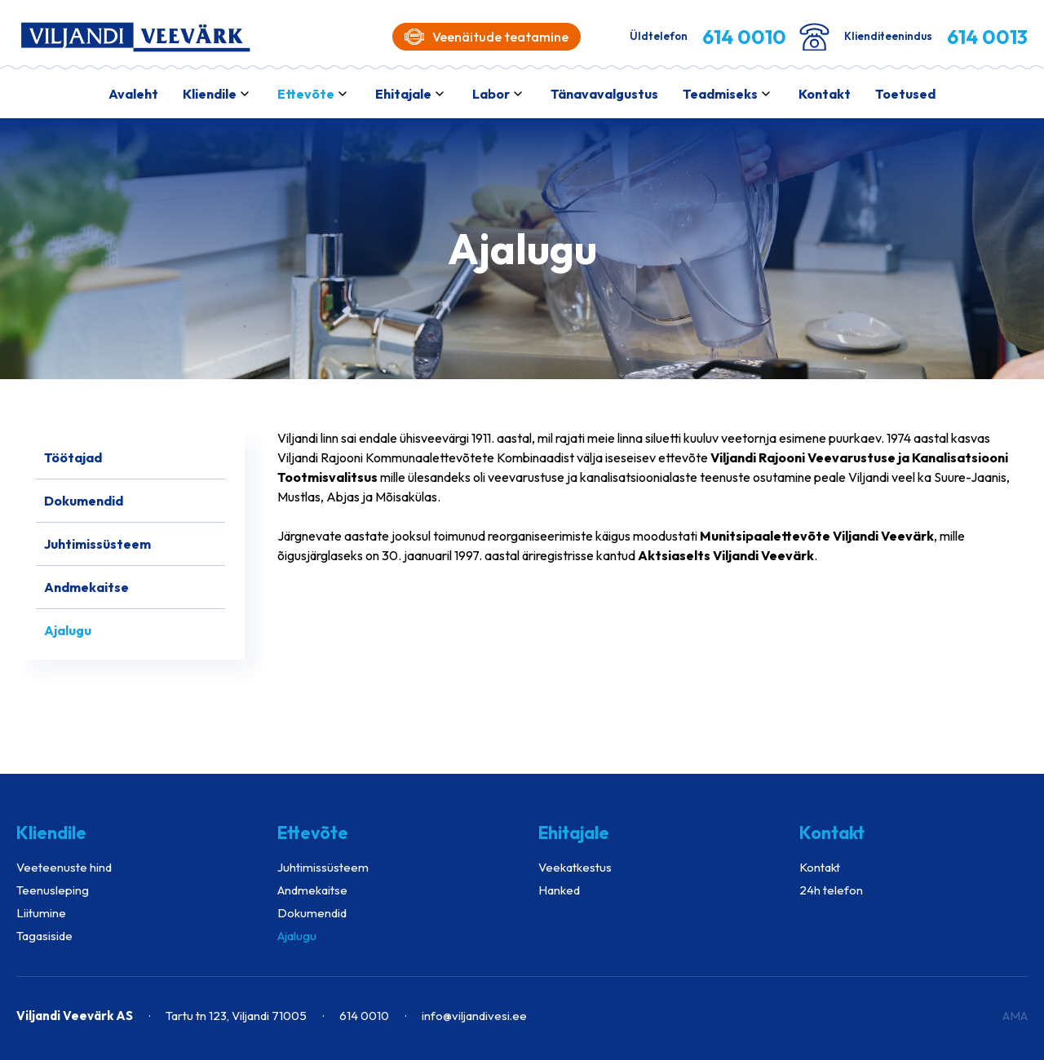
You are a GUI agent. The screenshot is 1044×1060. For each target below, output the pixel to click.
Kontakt (824, 94)
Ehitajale (403, 94)
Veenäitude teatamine (486, 37)
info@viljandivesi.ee (474, 1015)
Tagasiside (44, 935)
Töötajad (73, 457)
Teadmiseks (720, 94)
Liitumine (41, 913)
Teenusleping (52, 890)
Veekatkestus (575, 867)
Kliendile (210, 94)
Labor (491, 94)
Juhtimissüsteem (97, 544)
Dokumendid (83, 500)
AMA (1015, 1015)
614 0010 (364, 1015)
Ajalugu (67, 630)
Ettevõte (305, 94)
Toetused (905, 94)
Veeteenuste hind (64, 867)
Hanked (559, 890)
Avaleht (133, 94)
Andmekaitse (86, 587)
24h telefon (831, 890)
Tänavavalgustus (604, 94)
